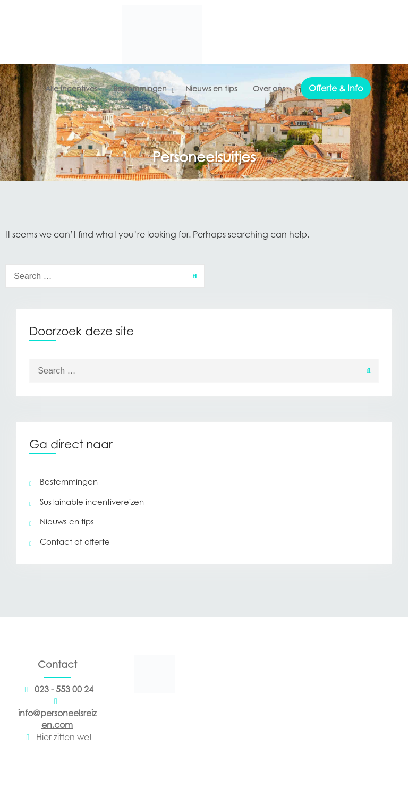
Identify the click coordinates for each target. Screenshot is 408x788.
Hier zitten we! (57, 737)
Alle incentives (71, 88)
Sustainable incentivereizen (92, 501)
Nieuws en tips (211, 88)
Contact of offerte (75, 541)
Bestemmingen (140, 88)
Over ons (269, 88)
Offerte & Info (336, 88)
